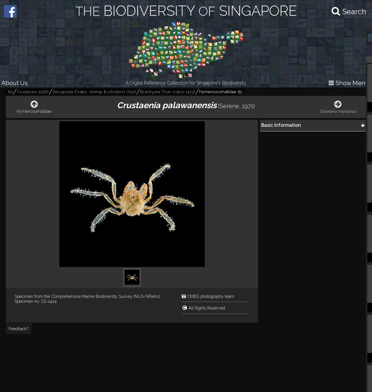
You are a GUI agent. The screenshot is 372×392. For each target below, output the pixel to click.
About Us (14, 83)
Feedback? (19, 328)
